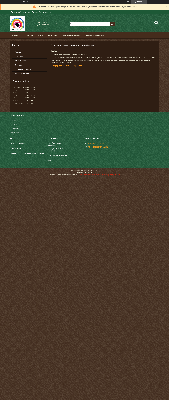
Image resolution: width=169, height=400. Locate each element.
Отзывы (18, 65)
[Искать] (112, 24)
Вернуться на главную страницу (67, 66)
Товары (29, 35)
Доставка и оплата (72, 35)
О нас (40, 35)
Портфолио (20, 56)
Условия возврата (95, 35)
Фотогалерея (20, 61)
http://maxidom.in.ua (96, 143)
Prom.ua (95, 170)
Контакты (53, 35)
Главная (16, 35)
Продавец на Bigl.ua (84, 172)
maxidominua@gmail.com (98, 147)
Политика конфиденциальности (109, 175)
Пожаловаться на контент (88, 175)
